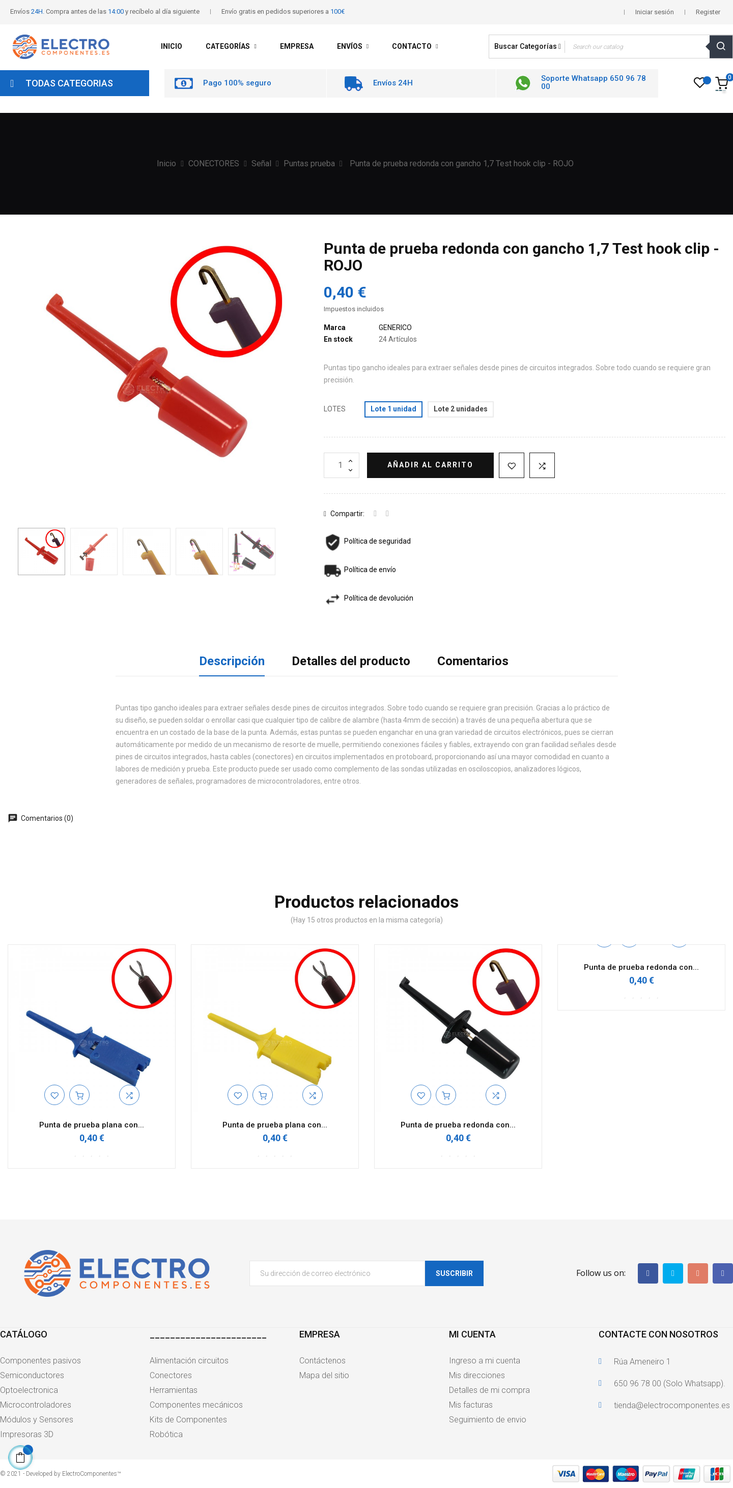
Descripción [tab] (232, 661)
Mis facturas (471, 1405)
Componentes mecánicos (196, 1405)
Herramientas (174, 1390)
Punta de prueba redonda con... (458, 1124)
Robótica (166, 1434)
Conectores (171, 1375)
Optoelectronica (29, 1390)
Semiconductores (32, 1375)
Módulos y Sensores (36, 1419)
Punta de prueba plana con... (91, 1124)
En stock (338, 339)
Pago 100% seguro (237, 82)
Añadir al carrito (430, 465)
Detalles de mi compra (489, 1390)
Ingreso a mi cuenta (484, 1360)
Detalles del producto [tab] (351, 661)
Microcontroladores (35, 1405)
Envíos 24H (393, 82)
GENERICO (395, 327)
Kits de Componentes (188, 1419)
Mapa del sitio (324, 1375)
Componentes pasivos (40, 1360)
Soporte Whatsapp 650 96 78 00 (593, 83)
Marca (335, 327)
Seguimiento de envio (487, 1419)
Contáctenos (322, 1360)
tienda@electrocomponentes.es (672, 1405)
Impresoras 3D (26, 1434)
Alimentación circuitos (189, 1360)
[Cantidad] (341, 465)
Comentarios (473, 661)
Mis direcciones (477, 1375)
